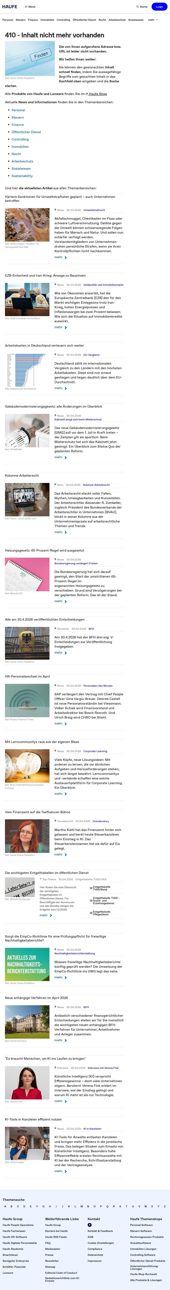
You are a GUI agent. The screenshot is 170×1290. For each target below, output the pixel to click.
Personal (18, 110)
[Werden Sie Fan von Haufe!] (90, 1225)
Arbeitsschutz (22, 161)
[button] (160, 7)
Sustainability (22, 175)
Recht (16, 154)
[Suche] (142, 7)
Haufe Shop (96, 93)
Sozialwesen (21, 168)
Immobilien (20, 146)
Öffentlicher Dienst (26, 132)
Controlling (20, 139)
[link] (7, 19)
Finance (18, 124)
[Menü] (30, 7)
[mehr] (153, 20)
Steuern (18, 117)
